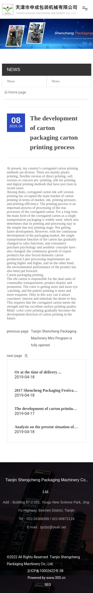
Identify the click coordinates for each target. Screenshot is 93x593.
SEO (48, 585)
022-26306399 (38, 519)
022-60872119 (63, 519)
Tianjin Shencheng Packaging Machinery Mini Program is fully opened (53, 338)
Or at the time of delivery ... (38, 372)
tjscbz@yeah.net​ (53, 527)
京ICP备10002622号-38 (45, 571)
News (11, 81)
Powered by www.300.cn (46, 578)
